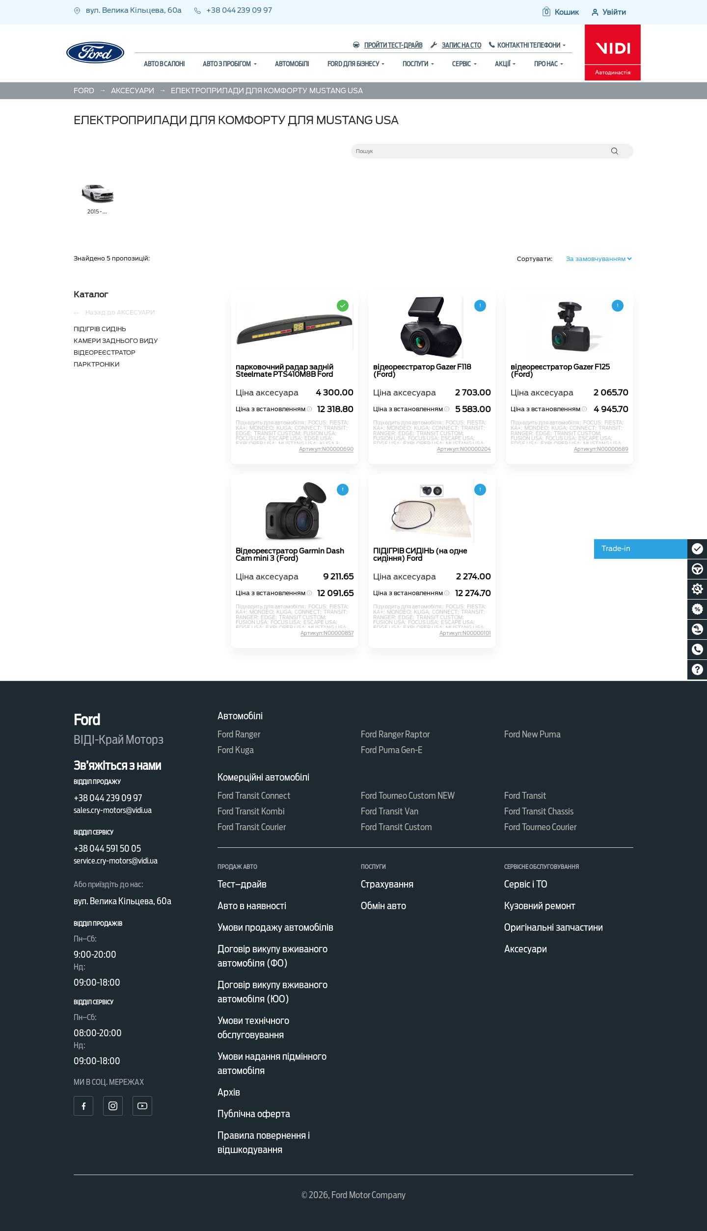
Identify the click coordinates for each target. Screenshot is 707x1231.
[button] (560, 12)
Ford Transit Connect (254, 795)
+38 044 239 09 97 (233, 10)
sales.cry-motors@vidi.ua (113, 810)
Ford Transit (525, 795)
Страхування (387, 884)
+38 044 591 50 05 (107, 848)
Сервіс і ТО (525, 884)
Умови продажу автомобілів (275, 927)
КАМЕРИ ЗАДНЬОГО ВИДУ (116, 340)
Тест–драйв (242, 884)
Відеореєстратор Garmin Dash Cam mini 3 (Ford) (290, 555)
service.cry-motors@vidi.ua (116, 860)
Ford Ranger (239, 734)
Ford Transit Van (389, 811)
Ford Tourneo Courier (540, 827)
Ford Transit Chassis (538, 811)
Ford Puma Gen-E (391, 750)
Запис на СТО (456, 45)
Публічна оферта (254, 1114)
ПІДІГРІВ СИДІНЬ (100, 329)
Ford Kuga (236, 750)
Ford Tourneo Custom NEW (408, 795)
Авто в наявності (252, 906)
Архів (229, 1092)
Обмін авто (383, 906)
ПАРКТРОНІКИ (96, 364)
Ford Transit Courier (252, 827)
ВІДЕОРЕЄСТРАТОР (105, 352)
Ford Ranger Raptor (395, 734)
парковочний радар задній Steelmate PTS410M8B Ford (284, 371)
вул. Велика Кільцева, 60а (128, 10)
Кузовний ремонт (539, 906)
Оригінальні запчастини (553, 927)
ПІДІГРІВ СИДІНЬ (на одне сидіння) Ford (420, 555)
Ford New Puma (532, 734)
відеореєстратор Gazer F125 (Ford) (560, 371)
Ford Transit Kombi (251, 811)
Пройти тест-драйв (387, 45)
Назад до (114, 312)
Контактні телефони (529, 45)
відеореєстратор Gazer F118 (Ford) (422, 371)
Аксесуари (525, 949)
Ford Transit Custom (396, 827)
